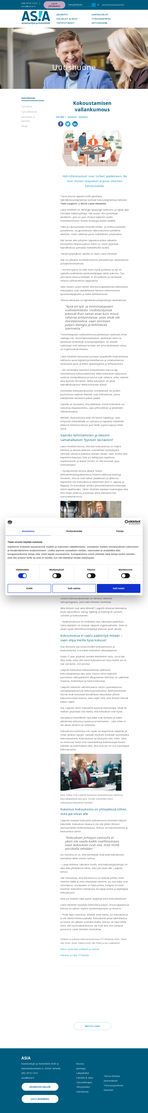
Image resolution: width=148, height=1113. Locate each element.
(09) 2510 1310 (29, 3)
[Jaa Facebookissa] (61, 123)
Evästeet (108, 1090)
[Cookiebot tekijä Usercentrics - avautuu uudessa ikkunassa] (127, 522)
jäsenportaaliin (40, 1086)
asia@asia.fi (28, 6)
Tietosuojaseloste (113, 1085)
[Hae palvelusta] (80, 5)
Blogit (24, 126)
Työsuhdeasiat (29, 111)
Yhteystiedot (66, 23)
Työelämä (26, 106)
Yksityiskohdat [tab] (74, 531)
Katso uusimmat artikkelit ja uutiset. (80, 949)
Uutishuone (100, 23)
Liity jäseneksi (54, 4)
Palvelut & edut (67, 18)
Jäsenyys (62, 14)
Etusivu (80, 1063)
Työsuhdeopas (101, 18)
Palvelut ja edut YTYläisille (74, 955)
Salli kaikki (119, 588)
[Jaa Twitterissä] (68, 123)
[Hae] (94, 5)
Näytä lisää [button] (92, 1026)
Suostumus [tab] (28, 531)
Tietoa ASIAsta (112, 1076)
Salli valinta (74, 588)
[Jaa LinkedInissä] (75, 123)
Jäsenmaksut (111, 1080)
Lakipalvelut (100, 14)
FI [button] (98, 4)
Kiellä (29, 588)
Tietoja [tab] (120, 531)
